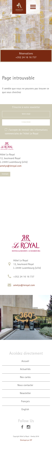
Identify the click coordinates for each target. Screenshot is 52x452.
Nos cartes (25, 377)
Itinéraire (5, 174)
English (25, 409)
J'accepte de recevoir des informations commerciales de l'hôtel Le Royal (26, 131)
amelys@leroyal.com (10, 166)
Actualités (25, 369)
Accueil (25, 361)
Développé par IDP (26, 440)
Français (25, 401)
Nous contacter (25, 385)
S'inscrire (26, 122)
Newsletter (25, 393)
